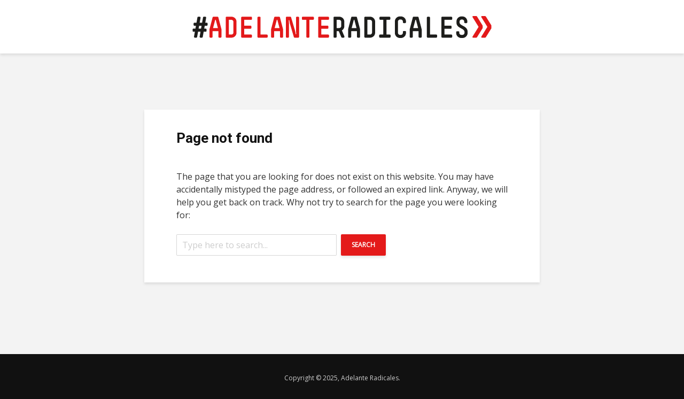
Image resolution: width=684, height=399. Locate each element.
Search (363, 244)
